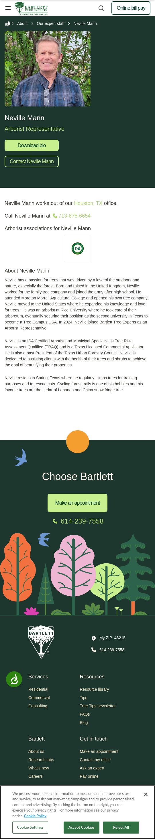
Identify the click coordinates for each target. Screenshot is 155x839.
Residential (38, 689)
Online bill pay (131, 8)
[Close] (146, 794)
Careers (35, 776)
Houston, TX (88, 203)
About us (36, 751)
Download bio (31, 145)
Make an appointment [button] (99, 751)
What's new (38, 768)
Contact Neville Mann (32, 161)
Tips (83, 697)
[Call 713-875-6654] (71, 216)
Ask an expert (92, 768)
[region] (77, 812)
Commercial (39, 697)
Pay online (89, 776)
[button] (108, 638)
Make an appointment (77, 503)
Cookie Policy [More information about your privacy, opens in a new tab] (35, 816)
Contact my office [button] (95, 759)
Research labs (41, 759)
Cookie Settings (30, 827)
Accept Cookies (81, 827)
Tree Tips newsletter (98, 706)
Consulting (37, 706)
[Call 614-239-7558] (77, 521)
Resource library (94, 689)
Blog (84, 722)
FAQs (85, 714)
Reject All (121, 827)
